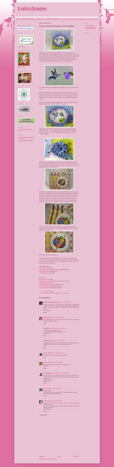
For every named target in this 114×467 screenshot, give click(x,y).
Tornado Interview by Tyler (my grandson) (91, 28)
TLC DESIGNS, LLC (48, 373)
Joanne (45, 362)
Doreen (45, 353)
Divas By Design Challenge (46, 284)
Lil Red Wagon (43, 282)
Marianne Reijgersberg (49, 302)
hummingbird (56, 293)
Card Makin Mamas (44, 273)
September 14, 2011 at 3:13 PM (53, 388)
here (40, 89)
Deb (44, 388)
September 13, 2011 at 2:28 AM (61, 373)
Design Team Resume (52, 18)
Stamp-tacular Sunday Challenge (47, 281)
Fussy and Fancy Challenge (46, 287)
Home (18, 18)
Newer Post (42, 456)
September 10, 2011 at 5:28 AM (57, 328)
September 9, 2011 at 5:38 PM (56, 317)
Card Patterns (42, 268)
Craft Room (40, 18)
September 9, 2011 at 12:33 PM (62, 302)
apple (44, 293)
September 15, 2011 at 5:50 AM (54, 401)
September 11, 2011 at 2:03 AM (57, 340)
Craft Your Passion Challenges (47, 269)
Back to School (49, 293)
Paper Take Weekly (44, 271)
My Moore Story (90, 25)
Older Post (76, 456)
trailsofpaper (32, 9)
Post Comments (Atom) (51, 459)
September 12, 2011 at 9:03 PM (55, 362)
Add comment (43, 415)
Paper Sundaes (43, 279)
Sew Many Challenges (64, 293)
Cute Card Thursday (44, 286)
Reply (44, 312)
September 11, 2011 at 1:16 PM (55, 353)
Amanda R (46, 317)
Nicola (45, 401)
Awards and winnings (28, 18)
